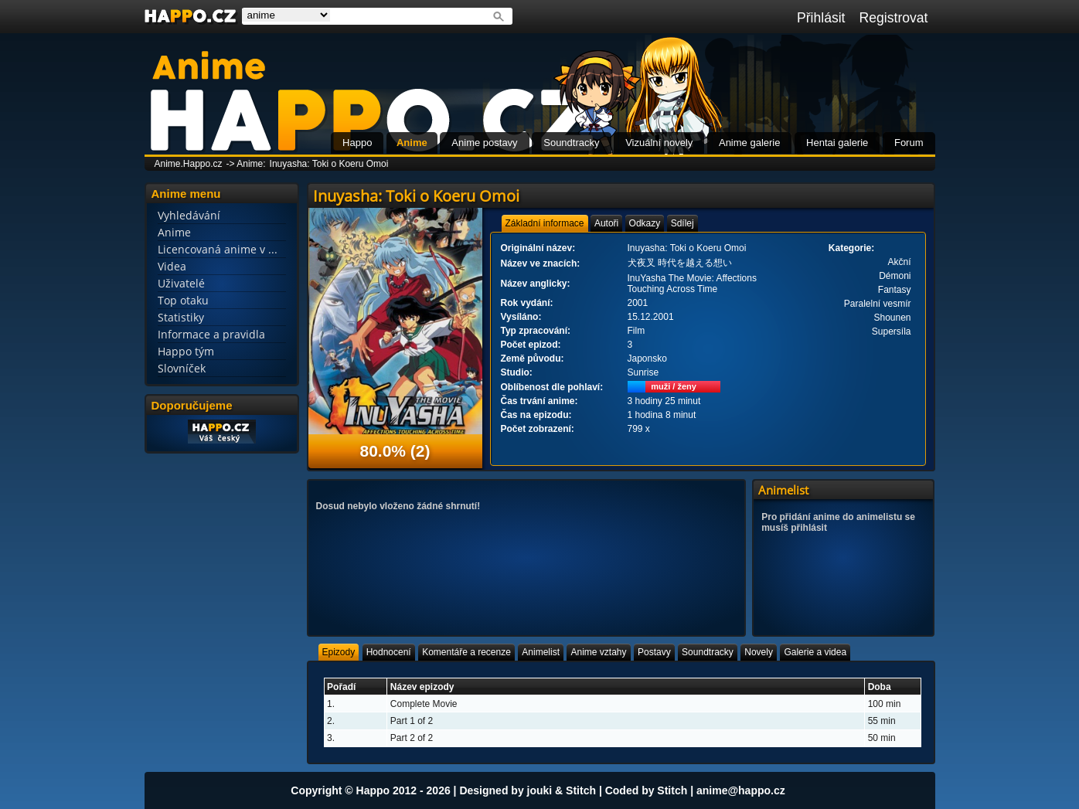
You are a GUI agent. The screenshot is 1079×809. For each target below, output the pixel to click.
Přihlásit (821, 17)
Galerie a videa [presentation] (815, 652)
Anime (412, 142)
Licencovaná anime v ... (217, 249)
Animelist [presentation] (541, 652)
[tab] (545, 223)
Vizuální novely (659, 142)
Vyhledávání (189, 215)
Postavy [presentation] (654, 652)
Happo (357, 142)
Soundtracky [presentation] (708, 652)
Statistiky (181, 317)
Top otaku (183, 300)
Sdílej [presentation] (682, 223)
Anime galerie (750, 142)
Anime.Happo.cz (189, 163)
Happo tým (186, 351)
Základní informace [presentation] (544, 223)
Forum (909, 142)
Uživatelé (181, 283)
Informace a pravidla (211, 334)
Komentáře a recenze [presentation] (466, 652)
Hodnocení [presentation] (388, 652)
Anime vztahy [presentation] (598, 652)
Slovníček (182, 368)
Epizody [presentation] (339, 652)
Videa (172, 266)
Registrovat (893, 17)
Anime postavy (484, 142)
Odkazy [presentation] (645, 223)
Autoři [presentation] (606, 223)
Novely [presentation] (758, 652)
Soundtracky (571, 142)
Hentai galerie (837, 142)
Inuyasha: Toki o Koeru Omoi (329, 163)
